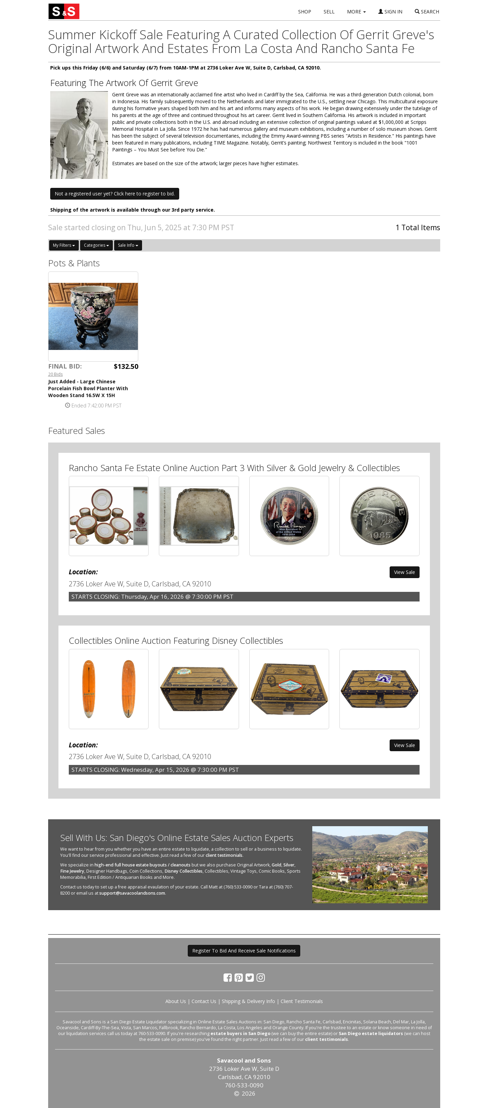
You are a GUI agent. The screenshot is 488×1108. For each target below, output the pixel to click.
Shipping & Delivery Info (248, 1001)
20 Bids (55, 374)
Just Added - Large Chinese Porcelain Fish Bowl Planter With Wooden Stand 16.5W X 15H (88, 388)
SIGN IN (390, 11)
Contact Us (204, 1001)
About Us (175, 1001)
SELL (329, 11)
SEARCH (427, 11)
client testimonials (224, 855)
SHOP (304, 11)
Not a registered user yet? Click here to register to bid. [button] (115, 193)
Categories (96, 245)
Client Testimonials (302, 1001)
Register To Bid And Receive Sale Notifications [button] (244, 950)
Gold (276, 865)
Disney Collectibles (183, 871)
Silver (288, 865)
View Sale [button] (404, 572)
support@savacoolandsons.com (132, 893)
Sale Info (128, 245)
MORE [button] (356, 11)
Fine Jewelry (72, 871)
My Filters (64, 245)
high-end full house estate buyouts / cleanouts (143, 865)
